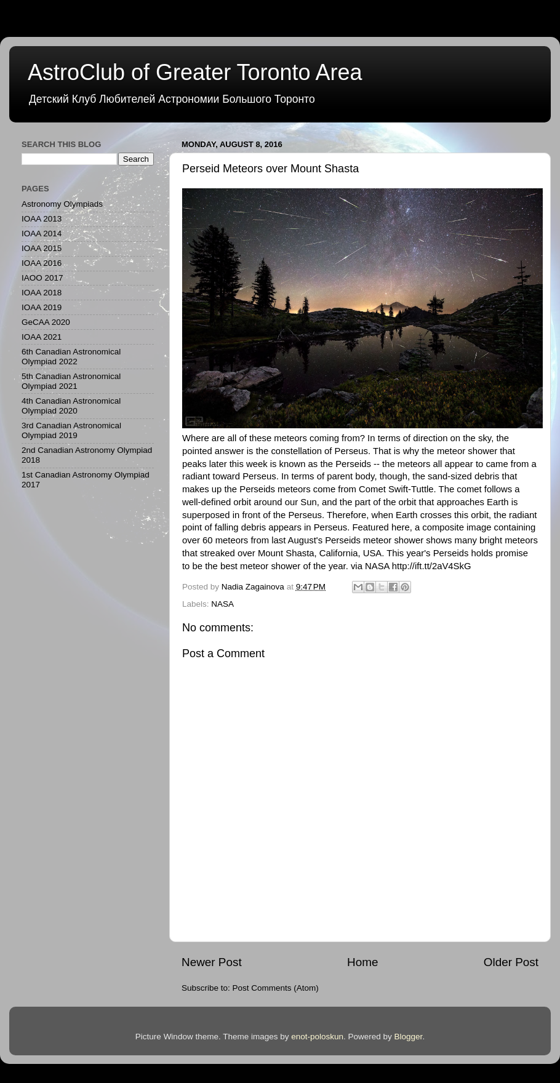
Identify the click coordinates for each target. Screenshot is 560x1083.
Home (362, 962)
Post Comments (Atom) (276, 988)
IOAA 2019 (42, 307)
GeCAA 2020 (46, 322)
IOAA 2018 (42, 292)
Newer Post (212, 962)
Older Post (511, 962)
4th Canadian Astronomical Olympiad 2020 (71, 405)
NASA (222, 604)
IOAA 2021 (42, 337)
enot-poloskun (317, 1036)
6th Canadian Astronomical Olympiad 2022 (71, 356)
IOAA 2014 (42, 233)
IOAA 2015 (42, 248)
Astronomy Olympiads (62, 204)
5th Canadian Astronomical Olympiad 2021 (71, 381)
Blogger (408, 1036)
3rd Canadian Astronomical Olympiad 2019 (71, 430)
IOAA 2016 (42, 263)
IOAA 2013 (42, 218)
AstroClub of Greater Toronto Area (195, 72)
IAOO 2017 (42, 277)
